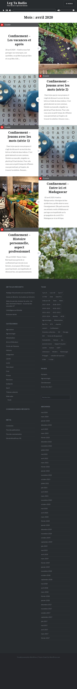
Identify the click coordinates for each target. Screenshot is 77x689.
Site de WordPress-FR (13, 438)
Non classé (9, 367)
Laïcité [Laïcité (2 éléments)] (44, 348)
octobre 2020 (45, 504)
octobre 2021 (45, 479)
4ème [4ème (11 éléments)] (61, 301)
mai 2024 (44, 412)
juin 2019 (44, 546)
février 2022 (45, 467)
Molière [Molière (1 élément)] (55, 352)
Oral (7, 371)
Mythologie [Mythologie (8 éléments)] (64, 352)
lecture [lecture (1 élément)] (51, 348)
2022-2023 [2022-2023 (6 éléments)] (56, 312)
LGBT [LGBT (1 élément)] (58, 348)
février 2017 (45, 638)
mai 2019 (44, 550)
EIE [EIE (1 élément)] (59, 332)
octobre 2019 (45, 538)
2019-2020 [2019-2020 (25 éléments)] (46, 308)
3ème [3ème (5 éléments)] (55, 301)
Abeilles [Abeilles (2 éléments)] (55, 316)
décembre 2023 (46, 425)
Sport (8, 388)
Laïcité (8, 359)
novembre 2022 (46, 446)
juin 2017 (44, 621)
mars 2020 (44, 517)
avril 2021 (44, 492)
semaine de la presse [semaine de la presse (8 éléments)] (57, 355)
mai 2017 (44, 625)
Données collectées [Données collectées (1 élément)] (48, 332)
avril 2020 (44, 513)
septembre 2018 (46, 579)
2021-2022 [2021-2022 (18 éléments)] (46, 312)
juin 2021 (44, 487)
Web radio (9, 396)
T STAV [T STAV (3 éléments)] (50, 359)
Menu (70, 3)
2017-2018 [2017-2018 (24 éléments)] (46, 304)
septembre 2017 (46, 617)
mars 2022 (44, 463)
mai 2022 (44, 454)
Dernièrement (46, 383)
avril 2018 (44, 588)
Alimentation (10, 338)
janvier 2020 (45, 525)
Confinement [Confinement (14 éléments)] (54, 328)
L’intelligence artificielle (14, 310)
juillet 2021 (45, 483)
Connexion (9, 426)
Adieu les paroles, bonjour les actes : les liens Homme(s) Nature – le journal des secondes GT (19, 303)
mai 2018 (44, 584)
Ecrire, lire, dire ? (46, 387)
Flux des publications (13, 430)
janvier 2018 (45, 600)
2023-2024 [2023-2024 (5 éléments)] (46, 316)
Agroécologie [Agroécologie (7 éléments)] (46, 320)
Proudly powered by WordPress (27, 657)
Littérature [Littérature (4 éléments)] (46, 352)
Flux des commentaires (14, 434)
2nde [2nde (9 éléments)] (51, 297)
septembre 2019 (46, 542)
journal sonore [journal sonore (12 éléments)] (47, 344)
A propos (44, 374)
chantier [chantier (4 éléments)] (58, 324)
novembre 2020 (46, 500)
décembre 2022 (46, 442)
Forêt (9, 400)
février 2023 (45, 437)
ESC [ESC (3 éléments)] (43, 336)
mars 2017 (44, 634)
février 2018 (45, 596)
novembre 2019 (46, 533)
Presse (8, 375)
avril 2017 (44, 629)
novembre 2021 (46, 475)
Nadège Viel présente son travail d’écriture (20, 293)
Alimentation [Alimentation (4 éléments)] (58, 320)
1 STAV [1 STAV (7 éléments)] (44, 297)
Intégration (10, 354)
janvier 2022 (45, 471)
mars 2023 (44, 433)
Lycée (8, 363)
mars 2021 (44, 496)
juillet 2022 (45, 450)
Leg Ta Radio (17, 3)
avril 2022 (44, 458)
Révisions (9, 379)
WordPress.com (55, 657)
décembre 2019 (46, 529)
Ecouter (6, 24)
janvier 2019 (45, 567)
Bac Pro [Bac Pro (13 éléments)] (45, 324)
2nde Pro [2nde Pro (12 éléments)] (59, 297)
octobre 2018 (45, 575)
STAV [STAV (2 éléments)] (44, 359)
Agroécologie (10, 333)
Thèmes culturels (12, 392)
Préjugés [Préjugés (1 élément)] (45, 355)
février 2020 (45, 521)
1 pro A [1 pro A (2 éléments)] (44, 293)
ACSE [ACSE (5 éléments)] (62, 316)
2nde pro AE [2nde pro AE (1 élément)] (46, 301)
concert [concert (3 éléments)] (44, 328)
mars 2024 (44, 417)
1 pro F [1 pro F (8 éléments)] (60, 293)
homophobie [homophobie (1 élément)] (46, 340)
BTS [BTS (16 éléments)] (51, 324)
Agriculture (10, 329)
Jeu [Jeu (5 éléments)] (62, 340)
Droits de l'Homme (12, 346)
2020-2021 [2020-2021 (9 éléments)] (56, 308)
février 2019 (45, 563)
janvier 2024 (45, 421)
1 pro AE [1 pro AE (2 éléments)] (52, 293)
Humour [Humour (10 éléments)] (55, 340)
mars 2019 (44, 559)
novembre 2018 (46, 571)
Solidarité (9, 384)
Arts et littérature (12, 342)
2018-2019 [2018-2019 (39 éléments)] (56, 304)
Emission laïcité (11, 314)
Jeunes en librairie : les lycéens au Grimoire (20, 297)
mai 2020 (44, 508)
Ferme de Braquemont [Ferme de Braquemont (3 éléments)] (55, 336)
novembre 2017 (46, 609)
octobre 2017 (45, 613)
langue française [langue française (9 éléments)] (60, 344)
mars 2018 (44, 592)
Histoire (9, 350)
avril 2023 (44, 429)
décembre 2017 (46, 605)
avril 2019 (44, 554)
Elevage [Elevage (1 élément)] (65, 332)
